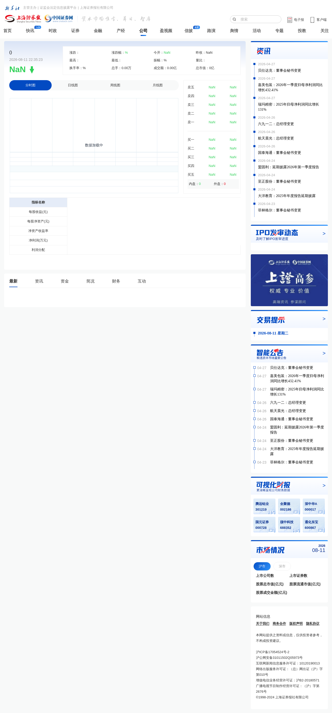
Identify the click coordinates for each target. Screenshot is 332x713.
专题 (279, 31)
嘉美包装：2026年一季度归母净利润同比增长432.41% (290, 87)
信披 (189, 31)
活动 (257, 31)
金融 (98, 31)
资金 (65, 281)
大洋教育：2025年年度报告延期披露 (287, 196)
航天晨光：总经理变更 (276, 138)
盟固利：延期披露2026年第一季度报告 (288, 167)
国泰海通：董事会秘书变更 (279, 153)
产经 (121, 31)
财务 (116, 281)
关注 (324, 31)
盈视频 (166, 31)
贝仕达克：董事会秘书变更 (279, 70)
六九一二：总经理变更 (276, 124)
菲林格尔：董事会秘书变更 (279, 210)
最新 (13, 281)
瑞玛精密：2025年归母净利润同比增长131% (288, 106)
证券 (75, 31)
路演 (211, 31)
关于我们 (262, 623)
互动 (142, 281)
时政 (53, 31)
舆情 (234, 31)
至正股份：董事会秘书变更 (279, 181)
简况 (90, 281)
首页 (7, 31)
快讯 (30, 31)
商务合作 (279, 623)
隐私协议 (312, 623)
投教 (302, 31)
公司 (143, 31)
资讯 (39, 281)
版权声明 (296, 623)
